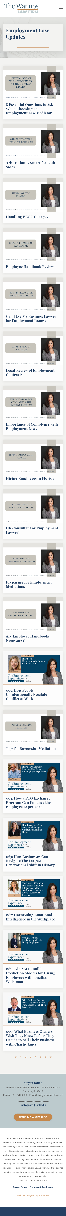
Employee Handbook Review (30, 266)
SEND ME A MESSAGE (33, 1117)
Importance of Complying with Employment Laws (32, 426)
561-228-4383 (19, 1095)
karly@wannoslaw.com (50, 1095)
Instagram (27, 1105)
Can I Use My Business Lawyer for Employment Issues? (31, 318)
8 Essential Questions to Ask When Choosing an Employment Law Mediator (29, 108)
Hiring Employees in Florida (30, 478)
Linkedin (41, 1105)
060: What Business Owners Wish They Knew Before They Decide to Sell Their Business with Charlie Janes (30, 1037)
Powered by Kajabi (33, 1211)
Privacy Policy (20, 1187)
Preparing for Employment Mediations (29, 584)
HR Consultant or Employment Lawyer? (32, 530)
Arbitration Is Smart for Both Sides (30, 165)
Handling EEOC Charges (27, 217)
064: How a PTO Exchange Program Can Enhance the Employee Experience (28, 802)
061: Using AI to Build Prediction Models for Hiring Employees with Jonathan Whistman (30, 975)
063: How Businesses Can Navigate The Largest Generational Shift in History (30, 860)
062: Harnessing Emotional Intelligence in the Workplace (30, 917)
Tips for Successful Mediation (31, 748)
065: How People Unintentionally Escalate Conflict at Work (26, 694)
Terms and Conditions (41, 1187)
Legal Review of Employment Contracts (30, 372)
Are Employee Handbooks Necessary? (28, 638)
